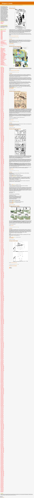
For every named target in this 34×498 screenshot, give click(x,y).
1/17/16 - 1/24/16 (2, 302)
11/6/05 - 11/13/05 (2, 69)
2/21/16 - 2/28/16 (2, 304)
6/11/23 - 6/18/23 (2, 463)
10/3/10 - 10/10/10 (2, 181)
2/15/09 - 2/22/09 (2, 144)
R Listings (1, 39)
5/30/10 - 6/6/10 (2, 173)
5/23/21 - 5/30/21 (2, 415)
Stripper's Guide (7, 3)
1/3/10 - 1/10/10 (2, 164)
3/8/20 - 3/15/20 (2, 398)
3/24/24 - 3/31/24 (2, 481)
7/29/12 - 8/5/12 (2, 221)
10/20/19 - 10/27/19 (2, 389)
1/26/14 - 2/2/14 (2, 256)
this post (2, 27)
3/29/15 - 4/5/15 (2, 283)
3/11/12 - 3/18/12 (2, 213)
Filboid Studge (2, 61)
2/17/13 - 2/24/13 (2, 234)
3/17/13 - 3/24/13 (2, 236)
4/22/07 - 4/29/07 (2, 102)
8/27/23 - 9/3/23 (2, 468)
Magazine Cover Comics (13, 70)
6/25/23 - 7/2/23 (2, 464)
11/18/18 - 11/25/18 (2, 368)
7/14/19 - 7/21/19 (2, 383)
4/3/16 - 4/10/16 (2, 307)
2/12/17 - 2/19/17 (2, 327)
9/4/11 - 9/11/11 (2, 201)
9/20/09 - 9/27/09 (2, 158)
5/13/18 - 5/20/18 (2, 356)
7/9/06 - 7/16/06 (2, 84)
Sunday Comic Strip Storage (3, 43)
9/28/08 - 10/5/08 (2, 135)
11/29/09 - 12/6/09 (2, 162)
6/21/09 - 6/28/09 (2, 152)
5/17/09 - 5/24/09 (2, 150)
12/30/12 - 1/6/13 (2, 231)
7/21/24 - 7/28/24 (2, 489)
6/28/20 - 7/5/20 (2, 403)
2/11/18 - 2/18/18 (2, 350)
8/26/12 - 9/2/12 (2, 223)
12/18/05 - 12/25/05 (2, 72)
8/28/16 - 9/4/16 (2, 316)
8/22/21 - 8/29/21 (2, 421)
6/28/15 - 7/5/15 (2, 289)
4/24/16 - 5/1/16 (2, 308)
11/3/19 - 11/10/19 (2, 390)
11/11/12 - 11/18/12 (2, 228)
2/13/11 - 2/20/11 (2, 189)
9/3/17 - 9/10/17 (2, 340)
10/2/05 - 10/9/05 (2, 67)
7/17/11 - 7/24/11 (2, 198)
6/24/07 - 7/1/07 (2, 106)
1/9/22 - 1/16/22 (2, 430)
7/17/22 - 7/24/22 (2, 442)
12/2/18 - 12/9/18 (2, 369)
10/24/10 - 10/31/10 (2, 182)
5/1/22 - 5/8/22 (2, 437)
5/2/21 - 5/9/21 (2, 414)
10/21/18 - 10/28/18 (2, 366)
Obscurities (18, 70)
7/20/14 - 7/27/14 (2, 267)
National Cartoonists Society (3, 55)
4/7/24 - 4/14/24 (2, 482)
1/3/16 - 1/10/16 (2, 301)
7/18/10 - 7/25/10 (2, 176)
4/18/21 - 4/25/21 (2, 413)
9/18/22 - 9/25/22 (2, 446)
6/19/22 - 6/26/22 (2, 440)
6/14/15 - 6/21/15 (2, 288)
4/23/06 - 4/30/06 (2, 80)
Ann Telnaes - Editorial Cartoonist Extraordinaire (3, 59)
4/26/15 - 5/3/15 (2, 285)
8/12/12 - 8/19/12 (2, 222)
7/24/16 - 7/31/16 (2, 314)
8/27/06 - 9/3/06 (2, 87)
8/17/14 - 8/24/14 (2, 269)
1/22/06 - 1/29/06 (2, 74)
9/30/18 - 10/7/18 (2, 365)
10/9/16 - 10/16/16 (2, 319)
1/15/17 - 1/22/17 (2, 325)
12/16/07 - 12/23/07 (2, 117)
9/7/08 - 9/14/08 (2, 134)
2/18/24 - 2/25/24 (2, 479)
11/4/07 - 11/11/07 (2, 114)
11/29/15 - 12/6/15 (2, 299)
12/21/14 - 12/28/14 (2, 277)
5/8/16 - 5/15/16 (2, 309)
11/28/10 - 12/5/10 (2, 184)
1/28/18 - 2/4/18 (2, 349)
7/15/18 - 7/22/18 (2, 360)
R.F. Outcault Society (2, 62)
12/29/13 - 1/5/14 (2, 254)
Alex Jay (14, 200)
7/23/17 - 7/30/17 (2, 337)
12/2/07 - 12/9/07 (2, 116)
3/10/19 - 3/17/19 (2, 375)
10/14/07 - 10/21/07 (2, 113)
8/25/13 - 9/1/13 (2, 246)
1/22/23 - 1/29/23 (2, 454)
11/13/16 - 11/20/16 (2, 321)
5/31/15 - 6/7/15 (2, 287)
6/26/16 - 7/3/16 (2, 312)
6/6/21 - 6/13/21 (2, 416)
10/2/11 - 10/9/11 (2, 203)
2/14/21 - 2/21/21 (2, 409)
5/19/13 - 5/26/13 (2, 240)
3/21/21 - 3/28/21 (2, 411)
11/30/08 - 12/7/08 (2, 139)
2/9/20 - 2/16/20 (2, 396)
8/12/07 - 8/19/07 (2, 109)
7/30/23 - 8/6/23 (2, 466)
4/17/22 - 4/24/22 (2, 436)
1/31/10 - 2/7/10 (2, 166)
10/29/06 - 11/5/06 (2, 91)
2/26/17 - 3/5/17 (2, 328)
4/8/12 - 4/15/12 (2, 215)
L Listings (1, 36)
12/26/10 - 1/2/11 (2, 186)
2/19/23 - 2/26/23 (2, 456)
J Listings (1, 35)
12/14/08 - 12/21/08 (2, 140)
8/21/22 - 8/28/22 (2, 444)
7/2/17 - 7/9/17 (2, 336)
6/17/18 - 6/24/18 (2, 358)
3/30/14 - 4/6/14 (2, 260)
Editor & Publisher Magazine (3, 51)
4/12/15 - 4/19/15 (2, 284)
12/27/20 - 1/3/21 (2, 406)
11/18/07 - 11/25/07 (2, 115)
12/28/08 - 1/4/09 (2, 141)
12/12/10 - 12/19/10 (2, 185)
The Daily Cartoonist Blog (3, 53)
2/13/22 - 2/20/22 (2, 432)
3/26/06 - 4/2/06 (2, 78)
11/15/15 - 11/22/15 (2, 298)
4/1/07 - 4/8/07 (2, 101)
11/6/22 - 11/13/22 (2, 449)
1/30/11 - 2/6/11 (2, 188)
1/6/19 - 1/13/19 (2, 371)
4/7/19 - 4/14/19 (2, 377)
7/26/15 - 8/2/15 (2, 291)
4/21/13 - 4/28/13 (2, 238)
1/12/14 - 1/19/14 (2, 255)
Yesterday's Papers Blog (3, 56)
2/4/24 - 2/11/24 (2, 478)
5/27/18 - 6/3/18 (2, 357)
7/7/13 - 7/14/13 (2, 243)
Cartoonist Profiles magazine (3, 48)
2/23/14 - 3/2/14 (2, 258)
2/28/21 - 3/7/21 (2, 410)
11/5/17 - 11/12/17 (2, 344)
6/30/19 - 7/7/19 (2, 382)
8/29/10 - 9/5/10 (2, 179)
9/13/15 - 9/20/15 (2, 294)
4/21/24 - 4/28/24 (2, 483)
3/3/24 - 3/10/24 (2, 480)
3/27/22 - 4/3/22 (2, 435)
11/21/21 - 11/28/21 (2, 427)
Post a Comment (11, 43)
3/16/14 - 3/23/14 (2, 259)
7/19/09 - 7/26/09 (2, 154)
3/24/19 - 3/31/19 (2, 376)
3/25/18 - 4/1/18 (2, 353)
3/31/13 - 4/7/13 (2, 237)
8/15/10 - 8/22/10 (2, 178)
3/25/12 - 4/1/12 (2, 214)
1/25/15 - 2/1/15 (2, 279)
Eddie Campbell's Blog (3, 57)
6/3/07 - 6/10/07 (2, 105)
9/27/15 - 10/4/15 (2, 295)
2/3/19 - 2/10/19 (2, 373)
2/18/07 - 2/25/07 (2, 98)
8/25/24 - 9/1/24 (2, 491)
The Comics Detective (2, 52)
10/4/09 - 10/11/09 (2, 159)
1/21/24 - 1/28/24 (2, 477)
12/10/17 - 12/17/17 (2, 346)
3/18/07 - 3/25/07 (2, 100)
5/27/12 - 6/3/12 (2, 218)
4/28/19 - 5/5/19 (2, 378)
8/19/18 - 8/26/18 (2, 362)
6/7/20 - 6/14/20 (2, 402)
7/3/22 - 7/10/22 (2, 441)
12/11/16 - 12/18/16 (2, 323)
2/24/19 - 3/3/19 (2, 374)
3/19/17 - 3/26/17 (2, 329)
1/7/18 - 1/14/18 (2, 348)
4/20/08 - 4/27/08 (2, 125)
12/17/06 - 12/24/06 (2, 94)
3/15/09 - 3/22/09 (2, 146)
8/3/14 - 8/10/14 (2, 268)
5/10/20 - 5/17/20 (2, 400)
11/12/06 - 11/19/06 (2, 92)
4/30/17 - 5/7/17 (2, 332)
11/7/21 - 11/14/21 (2, 426)
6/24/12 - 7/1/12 (2, 220)
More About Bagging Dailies (3, 42)
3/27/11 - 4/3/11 (2, 192)
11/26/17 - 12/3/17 (2, 345)
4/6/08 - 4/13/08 (2, 124)
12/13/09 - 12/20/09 (2, 163)
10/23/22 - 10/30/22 (2, 448)
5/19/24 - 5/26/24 (2, 485)
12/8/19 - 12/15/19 (2, 392)
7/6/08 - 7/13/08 (2, 130)
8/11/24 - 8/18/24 (2, 490)
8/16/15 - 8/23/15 (2, 292)
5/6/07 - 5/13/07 (2, 103)
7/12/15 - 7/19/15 (2, 290)
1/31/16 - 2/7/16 (2, 303)
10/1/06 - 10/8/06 (2, 89)
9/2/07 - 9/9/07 (2, 110)
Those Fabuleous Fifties (3, 60)
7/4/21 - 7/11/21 (2, 418)
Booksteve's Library (2, 64)
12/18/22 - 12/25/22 (2, 452)
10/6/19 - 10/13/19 (2, 388)
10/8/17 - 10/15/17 (2, 342)
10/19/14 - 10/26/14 (2, 273)
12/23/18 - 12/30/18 (2, 370)
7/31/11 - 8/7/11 (2, 199)
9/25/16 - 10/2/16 (2, 318)
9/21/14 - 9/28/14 (2, 271)
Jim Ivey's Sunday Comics (14, 262)
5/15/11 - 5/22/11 (2, 194)
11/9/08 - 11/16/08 (2, 138)
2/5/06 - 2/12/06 (2, 75)
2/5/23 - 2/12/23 (2, 455)
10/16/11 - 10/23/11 (2, 204)
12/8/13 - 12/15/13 (2, 253)
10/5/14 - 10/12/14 (2, 272)
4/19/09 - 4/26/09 (2, 148)
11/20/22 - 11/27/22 (2, 450)
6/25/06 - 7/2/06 (2, 83)
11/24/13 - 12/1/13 (2, 252)
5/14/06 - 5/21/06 (2, 81)
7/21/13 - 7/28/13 (2, 244)
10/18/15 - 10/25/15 (2, 296)
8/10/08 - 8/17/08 (2, 132)
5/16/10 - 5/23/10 (2, 172)
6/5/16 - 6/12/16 (2, 311)
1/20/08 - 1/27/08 (2, 119)
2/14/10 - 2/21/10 (2, 167)
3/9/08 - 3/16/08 (2, 122)
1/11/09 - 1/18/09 (2, 142)
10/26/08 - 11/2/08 (2, 137)
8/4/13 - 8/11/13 (2, 245)
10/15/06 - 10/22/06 (2, 90)
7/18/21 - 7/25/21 (2, 419)
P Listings (1, 38)
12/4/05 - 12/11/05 (2, 71)
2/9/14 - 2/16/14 (2, 257)
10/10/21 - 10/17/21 (2, 424)
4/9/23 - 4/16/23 (2, 459)
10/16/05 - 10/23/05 (2, 68)
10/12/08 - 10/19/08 (2, 136)
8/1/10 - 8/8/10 (2, 177)
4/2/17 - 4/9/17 (2, 330)
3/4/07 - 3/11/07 (2, 99)
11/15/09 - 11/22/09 (2, 161)
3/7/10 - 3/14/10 (2, 168)
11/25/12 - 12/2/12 (2, 229)
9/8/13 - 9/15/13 (2, 247)
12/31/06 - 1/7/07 (2, 95)
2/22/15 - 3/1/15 (2, 281)
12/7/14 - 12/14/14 (2, 276)
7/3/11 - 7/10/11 (2, 197)
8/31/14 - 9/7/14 (2, 270)
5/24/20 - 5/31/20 (2, 401)
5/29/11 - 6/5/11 (2, 195)
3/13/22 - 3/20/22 (2, 434)
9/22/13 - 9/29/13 (2, 248)
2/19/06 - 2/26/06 (2, 76)
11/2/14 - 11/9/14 (2, 274)
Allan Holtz (14, 184)
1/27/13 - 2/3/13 (2, 233)
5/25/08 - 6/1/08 (2, 127)
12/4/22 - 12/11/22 (2, 451)
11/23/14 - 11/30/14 (2, 275)
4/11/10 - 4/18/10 (2, 170)
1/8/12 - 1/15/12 (2, 209)
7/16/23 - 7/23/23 (2, 465)
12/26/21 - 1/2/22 (2, 429)
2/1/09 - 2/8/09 (2, 143)
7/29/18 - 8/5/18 (2, 361)
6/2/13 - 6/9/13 (2, 241)
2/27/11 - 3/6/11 (2, 190)
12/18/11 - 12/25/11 (2, 208)
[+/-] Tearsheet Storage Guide (3, 40)
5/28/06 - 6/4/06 (2, 82)
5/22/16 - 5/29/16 (2, 310)
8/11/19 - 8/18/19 (2, 385)
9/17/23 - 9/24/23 (2, 469)
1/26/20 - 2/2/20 (2, 395)
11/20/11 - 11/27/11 (2, 206)
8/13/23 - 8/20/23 (2, 467)
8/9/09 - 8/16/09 (2, 155)
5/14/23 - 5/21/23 (2, 461)
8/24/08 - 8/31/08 (2, 133)
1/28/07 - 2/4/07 (2, 97)
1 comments (16, 37)
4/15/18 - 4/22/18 (2, 354)
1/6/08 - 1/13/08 (2, 118)
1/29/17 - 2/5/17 (2, 326)
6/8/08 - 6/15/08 (2, 128)
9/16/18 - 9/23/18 (2, 364)
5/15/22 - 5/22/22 (2, 438)
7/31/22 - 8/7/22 (2, 443)
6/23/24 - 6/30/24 (2, 487)
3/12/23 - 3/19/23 (2, 457)
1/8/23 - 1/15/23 (2, 453)
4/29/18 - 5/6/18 (2, 355)
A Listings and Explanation (3, 31)
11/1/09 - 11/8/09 (2, 160)
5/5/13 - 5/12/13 (2, 239)
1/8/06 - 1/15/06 (2, 73)
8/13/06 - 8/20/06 (2, 86)
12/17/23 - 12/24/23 (2, 475)
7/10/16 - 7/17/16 (2, 313)
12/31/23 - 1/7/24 (2, 476)
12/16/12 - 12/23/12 (2, 230)
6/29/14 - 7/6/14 (2, 266)
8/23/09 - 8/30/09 (2, 156)
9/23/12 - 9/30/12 (2, 225)
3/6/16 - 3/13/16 (2, 305)
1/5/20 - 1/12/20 (2, 394)
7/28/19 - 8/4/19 (2, 384)
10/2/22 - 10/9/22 (2, 447)
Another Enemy (2, 41)
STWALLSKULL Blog (2, 58)
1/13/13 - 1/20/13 (2, 232)
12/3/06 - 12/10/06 (2, 93)
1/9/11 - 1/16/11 (2, 187)
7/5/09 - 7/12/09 (2, 153)
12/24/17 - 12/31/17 (2, 347)
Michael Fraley (14, 87)
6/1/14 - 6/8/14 (2, 264)
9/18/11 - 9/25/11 (2, 202)
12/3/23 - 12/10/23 (2, 474)
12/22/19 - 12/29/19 (2, 393)
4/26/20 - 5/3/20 (2, 399)
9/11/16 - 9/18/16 (2, 317)
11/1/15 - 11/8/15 (2, 297)
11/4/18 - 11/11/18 (2, 367)
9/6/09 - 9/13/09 (2, 157)
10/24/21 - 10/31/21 (2, 425)
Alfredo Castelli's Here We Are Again (4, 54)
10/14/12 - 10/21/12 (2, 226)
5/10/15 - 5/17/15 (2, 286)
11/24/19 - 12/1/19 (2, 391)
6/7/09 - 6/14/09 (2, 151)
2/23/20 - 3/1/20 (2, 397)
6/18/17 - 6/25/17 (2, 335)
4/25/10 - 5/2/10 (2, 171)
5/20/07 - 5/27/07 (2, 104)
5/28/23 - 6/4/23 (2, 462)
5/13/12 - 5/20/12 (2, 217)
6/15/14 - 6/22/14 (2, 265)
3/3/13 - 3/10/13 (2, 235)
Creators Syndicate (2, 49)
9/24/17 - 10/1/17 (2, 341)
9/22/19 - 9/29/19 (2, 387)
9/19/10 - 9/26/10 (2, 180)
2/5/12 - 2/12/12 (2, 211)
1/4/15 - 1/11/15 (2, 278)
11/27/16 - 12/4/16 (2, 322)
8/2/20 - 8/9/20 (2, 404)
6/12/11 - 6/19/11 (2, 196)
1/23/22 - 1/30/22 (2, 431)
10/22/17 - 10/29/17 (2, 343)
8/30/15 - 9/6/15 (2, 293)
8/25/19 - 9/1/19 (2, 386)
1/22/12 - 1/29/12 (2, 210)
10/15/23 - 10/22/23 (2, 471)
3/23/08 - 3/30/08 (2, 123)
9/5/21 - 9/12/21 (2, 422)
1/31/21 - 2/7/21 (2, 408)
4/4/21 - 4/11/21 (2, 412)
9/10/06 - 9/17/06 (2, 88)
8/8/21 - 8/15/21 (2, 420)
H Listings (1, 34)
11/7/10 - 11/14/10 (2, 183)
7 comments (16, 170)
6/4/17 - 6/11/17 (2, 334)
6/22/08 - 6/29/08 (2, 129)
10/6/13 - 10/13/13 (2, 249)
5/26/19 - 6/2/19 (2, 380)
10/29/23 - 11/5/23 (2, 472)
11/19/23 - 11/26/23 (2, 473)
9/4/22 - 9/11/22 (2, 445)
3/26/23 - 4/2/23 (2, 458)
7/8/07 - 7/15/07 (2, 107)
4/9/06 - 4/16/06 (2, 79)
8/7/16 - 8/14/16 (2, 315)
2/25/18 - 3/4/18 (2, 351)
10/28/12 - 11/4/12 (2, 227)
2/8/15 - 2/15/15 (2, 280)
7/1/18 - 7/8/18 (2, 359)
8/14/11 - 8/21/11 (2, 200)
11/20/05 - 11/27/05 (2, 70)
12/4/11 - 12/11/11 (2, 207)
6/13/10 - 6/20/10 (2, 174)
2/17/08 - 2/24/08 (2, 121)
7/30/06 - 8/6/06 (2, 85)
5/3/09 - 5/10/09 (2, 149)
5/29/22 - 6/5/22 (2, 439)
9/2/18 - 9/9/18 (2, 363)
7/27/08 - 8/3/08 (2, 131)
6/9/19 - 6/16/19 (2, 381)
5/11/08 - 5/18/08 (2, 126)
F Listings (1, 33)
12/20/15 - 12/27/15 (2, 300)
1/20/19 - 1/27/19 (2, 372)
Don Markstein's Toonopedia (3, 63)
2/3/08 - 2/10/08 (2, 120)
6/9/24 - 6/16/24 (2, 486)
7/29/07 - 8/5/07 (2, 108)
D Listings (1, 32)
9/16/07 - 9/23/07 (2, 111)
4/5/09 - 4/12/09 (2, 147)
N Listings (1, 37)
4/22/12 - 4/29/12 (2, 216)
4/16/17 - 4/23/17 (2, 331)
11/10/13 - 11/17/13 (2, 251)
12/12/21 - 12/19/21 (2, 428)
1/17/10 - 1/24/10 (2, 165)
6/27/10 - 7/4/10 (2, 175)
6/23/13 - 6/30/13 (2, 242)
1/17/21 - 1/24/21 (2, 407)
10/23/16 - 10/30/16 (2, 320)
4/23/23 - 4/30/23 (2, 460)
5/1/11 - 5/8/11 (2, 193)
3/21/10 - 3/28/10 (2, 169)
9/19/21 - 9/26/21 (2, 423)
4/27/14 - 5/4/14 (2, 262)
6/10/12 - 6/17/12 (2, 219)
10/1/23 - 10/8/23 (2, 470)
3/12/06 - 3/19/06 (2, 77)
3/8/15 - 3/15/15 (2, 282)
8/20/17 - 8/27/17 (2, 339)
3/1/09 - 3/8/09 (2, 145)
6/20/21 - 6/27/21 (2, 417)
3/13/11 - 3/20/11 (2, 191)
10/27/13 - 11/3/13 (2, 250)
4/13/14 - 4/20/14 (2, 261)
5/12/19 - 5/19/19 (2, 379)
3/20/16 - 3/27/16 (2, 306)
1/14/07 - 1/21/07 (2, 96)
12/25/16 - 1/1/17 (2, 324)
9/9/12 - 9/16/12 (2, 224)
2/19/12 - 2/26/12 (2, 212)
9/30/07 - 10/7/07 (2, 112)
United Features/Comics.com (3, 50)
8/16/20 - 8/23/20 (2, 405)
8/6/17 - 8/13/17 (2, 338)
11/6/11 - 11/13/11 (2, 205)
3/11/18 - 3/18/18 (2, 352)
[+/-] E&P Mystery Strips (3, 30)
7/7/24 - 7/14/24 (2, 488)
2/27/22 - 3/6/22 (2, 433)
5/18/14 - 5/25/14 (2, 263)
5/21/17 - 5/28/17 (2, 333)
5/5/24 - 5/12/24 (2, 484)
